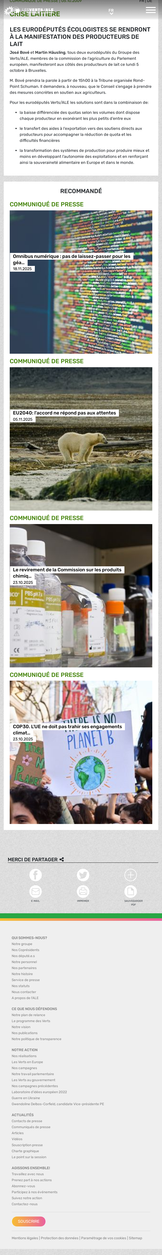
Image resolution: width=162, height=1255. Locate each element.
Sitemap (135, 1238)
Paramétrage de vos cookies (103, 1238)
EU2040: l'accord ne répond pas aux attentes (64, 413)
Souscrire (29, 1221)
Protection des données (59, 1238)
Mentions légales (25, 1238)
